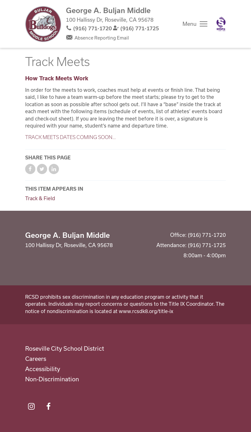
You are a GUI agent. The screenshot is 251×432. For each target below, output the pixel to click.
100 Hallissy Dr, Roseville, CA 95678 (110, 20)
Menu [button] (190, 24)
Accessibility (42, 368)
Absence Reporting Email (102, 37)
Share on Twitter (42, 169)
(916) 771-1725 (139, 28)
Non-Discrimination (52, 379)
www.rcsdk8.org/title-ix (146, 311)
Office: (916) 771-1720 (198, 235)
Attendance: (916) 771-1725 (191, 245)
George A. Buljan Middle (108, 10)
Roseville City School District (64, 348)
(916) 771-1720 (92, 28)
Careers (35, 358)
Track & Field (40, 198)
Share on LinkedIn (54, 169)
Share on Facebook (30, 169)
